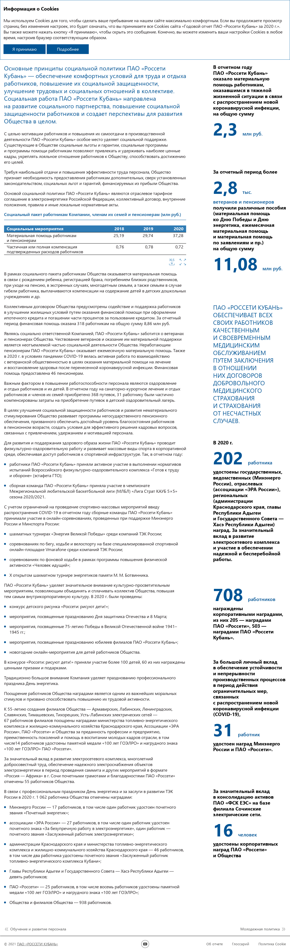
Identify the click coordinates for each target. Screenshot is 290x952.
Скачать (172, 262)
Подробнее (68, 49)
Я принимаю (24, 49)
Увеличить (182, 262)
